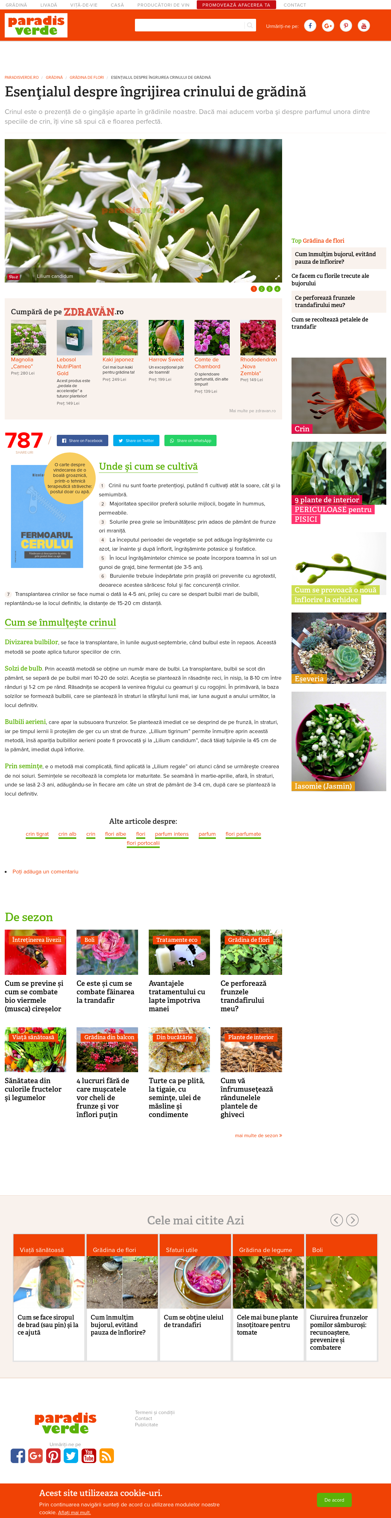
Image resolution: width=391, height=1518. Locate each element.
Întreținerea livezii (36, 940)
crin (90, 833)
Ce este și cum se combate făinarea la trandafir (105, 992)
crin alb (67, 833)
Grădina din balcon (109, 1037)
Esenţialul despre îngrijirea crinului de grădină (161, 77)
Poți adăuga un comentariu (45, 871)
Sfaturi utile (182, 1250)
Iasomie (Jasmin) (323, 786)
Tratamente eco (176, 940)
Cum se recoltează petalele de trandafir (330, 323)
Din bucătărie (174, 1037)
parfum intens (172, 833)
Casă (117, 5)
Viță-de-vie (84, 5)
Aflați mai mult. (74, 1513)
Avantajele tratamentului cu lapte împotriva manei (177, 996)
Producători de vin (163, 5)
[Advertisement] (195, 56)
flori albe (115, 833)
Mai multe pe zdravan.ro (252, 410)
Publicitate (146, 1425)
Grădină (16, 5)
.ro (93, 311)
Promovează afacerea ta (236, 5)
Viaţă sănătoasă (33, 1037)
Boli (89, 940)
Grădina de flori (87, 77)
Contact (295, 5)
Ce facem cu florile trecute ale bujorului (330, 279)
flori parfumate (243, 833)
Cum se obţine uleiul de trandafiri (193, 1321)
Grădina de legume (265, 1250)
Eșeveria (309, 678)
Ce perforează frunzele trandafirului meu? (243, 996)
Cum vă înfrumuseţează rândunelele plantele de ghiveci (247, 1097)
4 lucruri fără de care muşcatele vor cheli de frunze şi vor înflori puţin (103, 1097)
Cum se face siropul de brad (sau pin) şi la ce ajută (48, 1325)
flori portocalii (143, 843)
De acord (334, 1500)
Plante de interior (251, 1037)
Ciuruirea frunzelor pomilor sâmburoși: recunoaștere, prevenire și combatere (339, 1332)
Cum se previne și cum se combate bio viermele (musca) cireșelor (34, 996)
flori (140, 833)
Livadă (48, 5)
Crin (302, 429)
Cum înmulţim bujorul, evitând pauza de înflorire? (335, 258)
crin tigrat (37, 833)
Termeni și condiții (155, 1412)
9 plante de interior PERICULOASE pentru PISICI (333, 509)
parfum (207, 833)
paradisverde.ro (22, 77)
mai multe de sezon (258, 1135)
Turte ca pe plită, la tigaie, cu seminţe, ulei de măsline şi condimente (177, 1097)
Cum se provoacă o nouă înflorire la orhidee (336, 594)
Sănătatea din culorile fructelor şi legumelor (33, 1089)
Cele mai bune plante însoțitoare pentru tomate (267, 1325)
